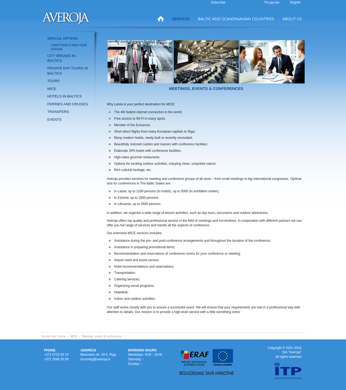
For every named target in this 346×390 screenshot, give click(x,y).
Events (54, 119)
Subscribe (218, 2)
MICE (51, 89)
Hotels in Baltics (64, 96)
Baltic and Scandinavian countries (236, 18)
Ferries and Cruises (67, 104)
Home (62, 336)
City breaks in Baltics (61, 58)
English (295, 2)
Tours (53, 81)
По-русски (272, 2)
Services (181, 18)
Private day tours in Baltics (67, 70)
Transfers (58, 112)
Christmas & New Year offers (69, 47)
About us (292, 18)
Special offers (62, 38)
